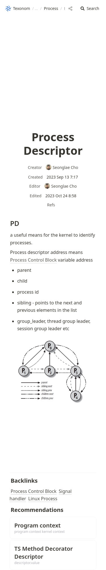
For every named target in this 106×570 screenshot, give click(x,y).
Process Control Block (34, 491)
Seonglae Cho (62, 167)
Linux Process (42, 498)
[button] (90, 8)
